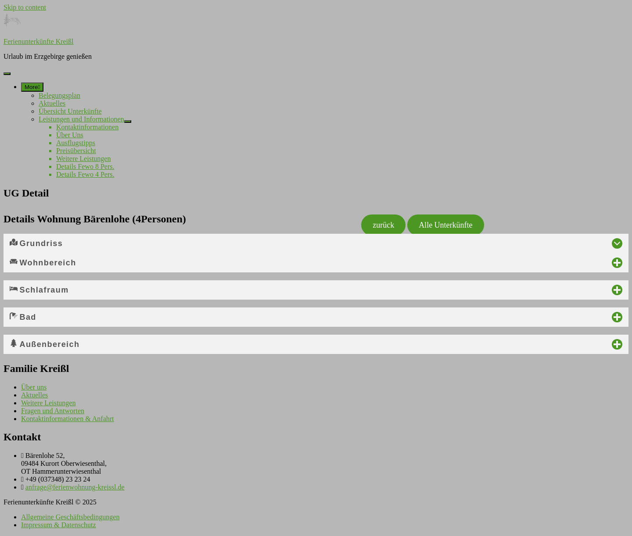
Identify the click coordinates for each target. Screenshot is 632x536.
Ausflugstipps (75, 143)
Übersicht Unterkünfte (70, 111)
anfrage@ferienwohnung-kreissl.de (75, 487)
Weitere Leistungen (83, 158)
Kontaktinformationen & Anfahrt (67, 418)
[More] (32, 87)
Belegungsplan (59, 95)
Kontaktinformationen (87, 127)
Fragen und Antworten (52, 411)
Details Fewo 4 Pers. (85, 174)
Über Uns (69, 135)
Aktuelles (52, 103)
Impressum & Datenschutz (58, 525)
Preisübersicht (76, 150)
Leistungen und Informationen (81, 119)
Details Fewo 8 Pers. (85, 166)
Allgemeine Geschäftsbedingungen (70, 517)
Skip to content (25, 7)
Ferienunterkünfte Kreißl (39, 41)
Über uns (34, 387)
